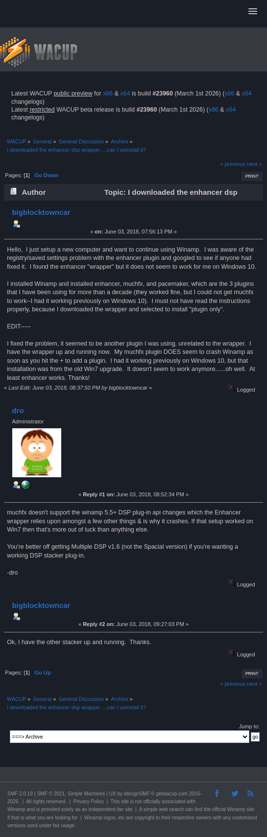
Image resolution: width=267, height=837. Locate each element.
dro (18, 410)
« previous (232, 164)
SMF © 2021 (51, 793)
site (125, 801)
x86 (108, 93)
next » (254, 164)
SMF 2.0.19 (20, 793)
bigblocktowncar (41, 212)
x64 (125, 93)
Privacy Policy (88, 801)
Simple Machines (86, 793)
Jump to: (249, 726)
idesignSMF (137, 793)
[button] (252, 12)
